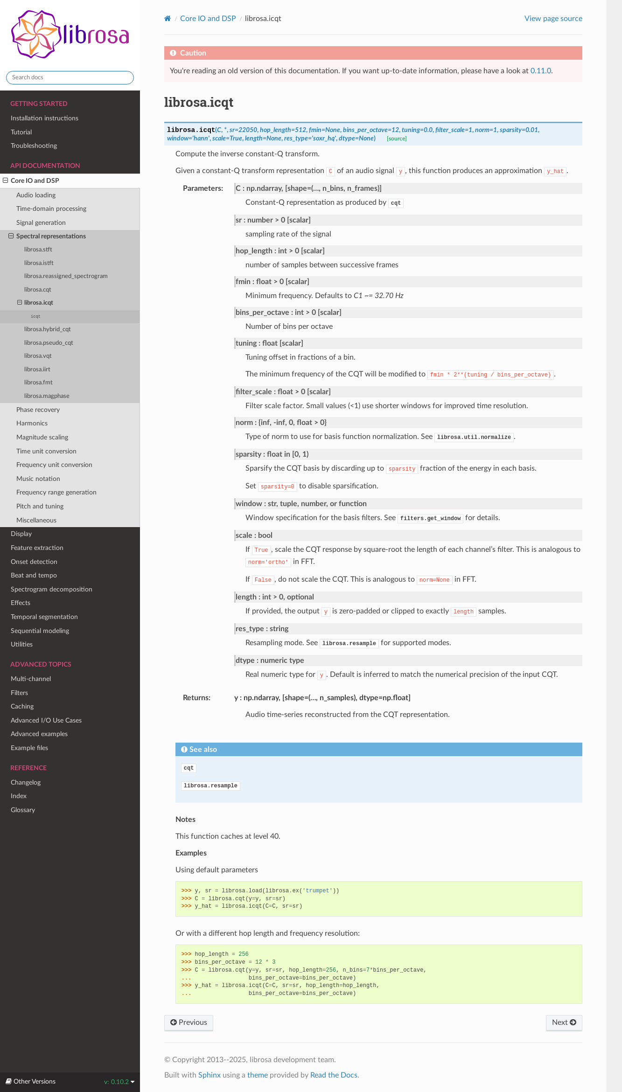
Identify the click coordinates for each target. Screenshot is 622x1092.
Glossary (23, 810)
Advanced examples (39, 733)
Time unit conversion (46, 451)
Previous (188, 1022)
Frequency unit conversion (54, 464)
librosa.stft (38, 250)
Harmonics (32, 423)
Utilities (22, 644)
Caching (22, 706)
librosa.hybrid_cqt (47, 330)
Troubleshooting (34, 145)
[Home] (167, 18)
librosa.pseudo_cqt (48, 343)
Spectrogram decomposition (51, 589)
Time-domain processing (51, 208)
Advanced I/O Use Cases (46, 720)
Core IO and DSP (31, 181)
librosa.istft (39, 263)
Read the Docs (333, 1075)
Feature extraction (37, 547)
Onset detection (34, 561)
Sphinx (209, 1075)
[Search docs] (70, 77)
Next (564, 1022)
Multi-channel (31, 678)
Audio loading (36, 195)
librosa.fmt (38, 383)
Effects (20, 602)
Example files (29, 747)
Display (21, 533)
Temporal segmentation (44, 616)
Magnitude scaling (42, 437)
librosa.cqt (37, 290)
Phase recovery (38, 409)
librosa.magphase (47, 396)
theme (257, 1075)
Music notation (38, 478)
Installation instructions (44, 118)
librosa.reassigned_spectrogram (66, 276)
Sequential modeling (40, 630)
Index (19, 796)
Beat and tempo (34, 575)
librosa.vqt (38, 356)
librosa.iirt (37, 370)
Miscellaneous (36, 520)
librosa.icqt (35, 303)
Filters (19, 692)
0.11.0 (541, 71)
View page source (553, 18)
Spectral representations (47, 236)
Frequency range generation (56, 492)
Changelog (26, 782)
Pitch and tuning (39, 506)
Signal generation (41, 222)
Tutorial (21, 132)
